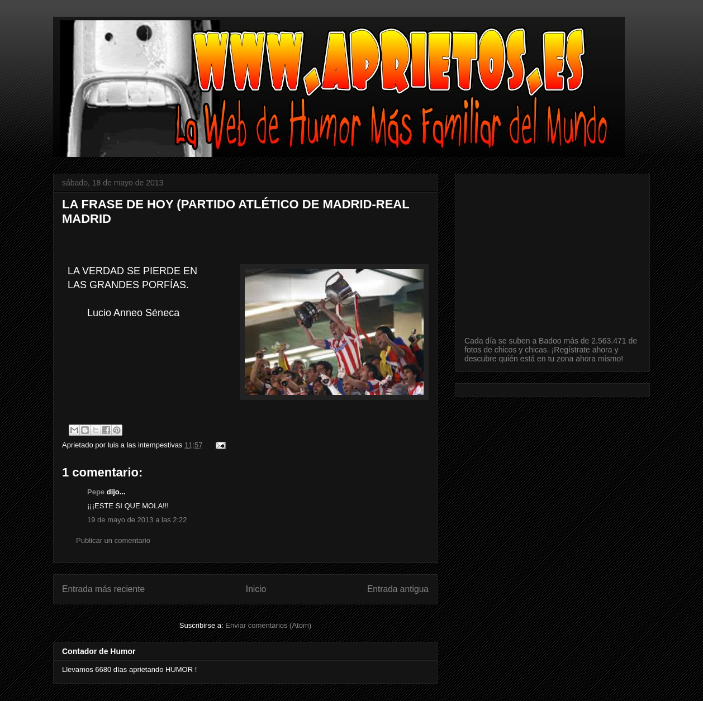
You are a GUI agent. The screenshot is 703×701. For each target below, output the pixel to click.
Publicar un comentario (113, 540)
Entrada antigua (398, 589)
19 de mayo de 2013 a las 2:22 (137, 520)
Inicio (256, 589)
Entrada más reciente (103, 589)
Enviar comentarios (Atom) (268, 625)
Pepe (95, 492)
